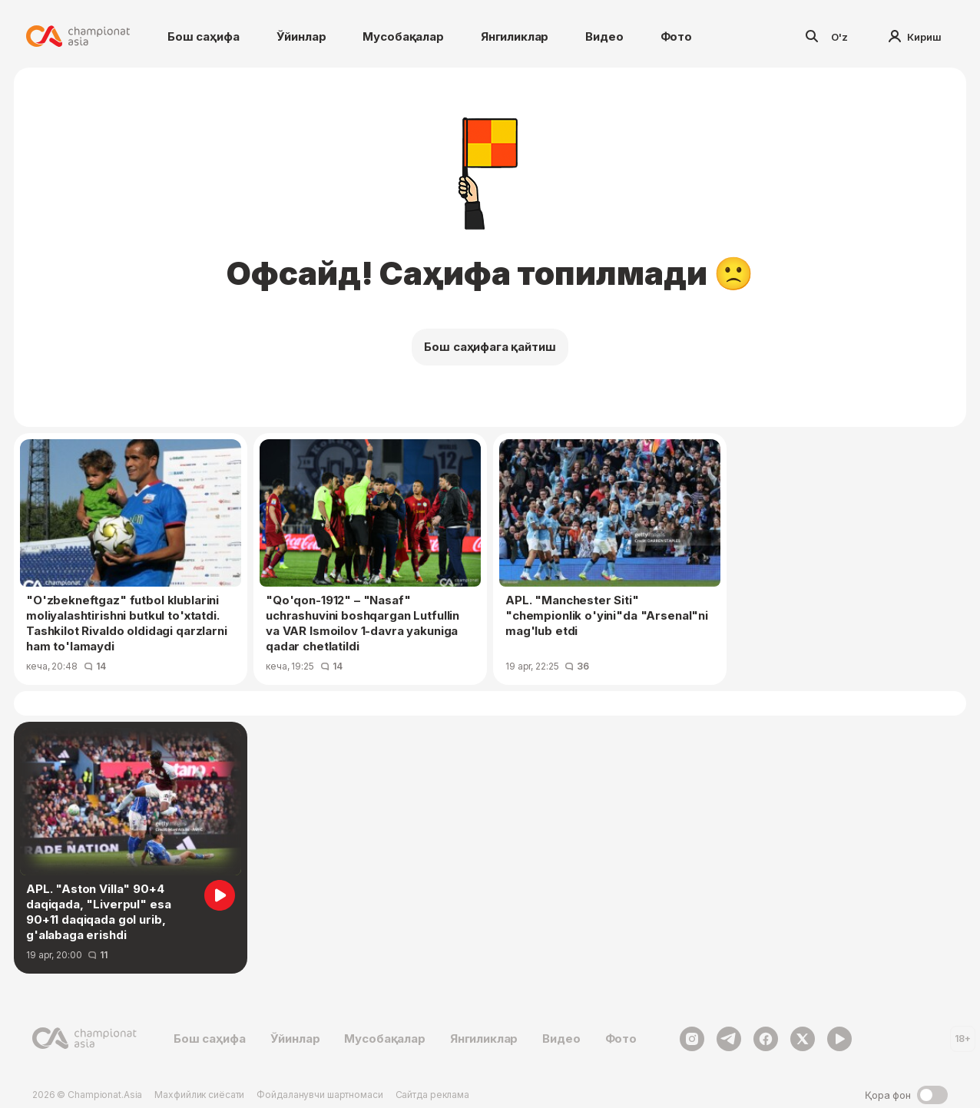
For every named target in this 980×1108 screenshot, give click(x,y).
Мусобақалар (403, 36)
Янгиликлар (515, 36)
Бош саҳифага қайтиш (489, 346)
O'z (839, 37)
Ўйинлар (301, 36)
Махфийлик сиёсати (199, 1094)
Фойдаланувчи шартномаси (319, 1094)
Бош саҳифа (203, 36)
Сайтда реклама (432, 1094)
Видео (604, 36)
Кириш (915, 37)
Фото (676, 36)
